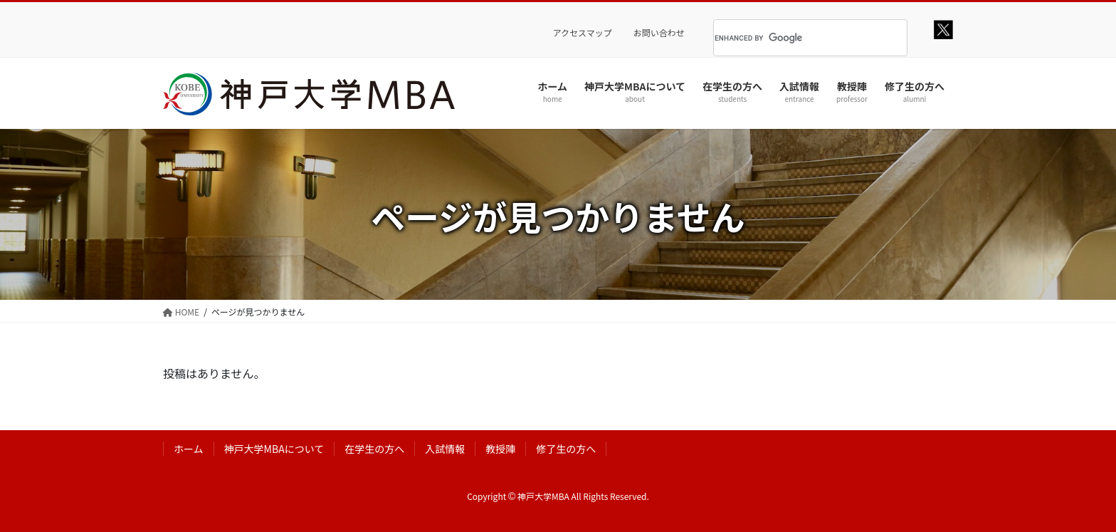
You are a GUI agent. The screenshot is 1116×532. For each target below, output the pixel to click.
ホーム (189, 449)
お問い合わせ (659, 32)
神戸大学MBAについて (274, 449)
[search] (792, 37)
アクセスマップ (582, 32)
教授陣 (500, 449)
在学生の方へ (374, 449)
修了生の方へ (566, 449)
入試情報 (445, 449)
